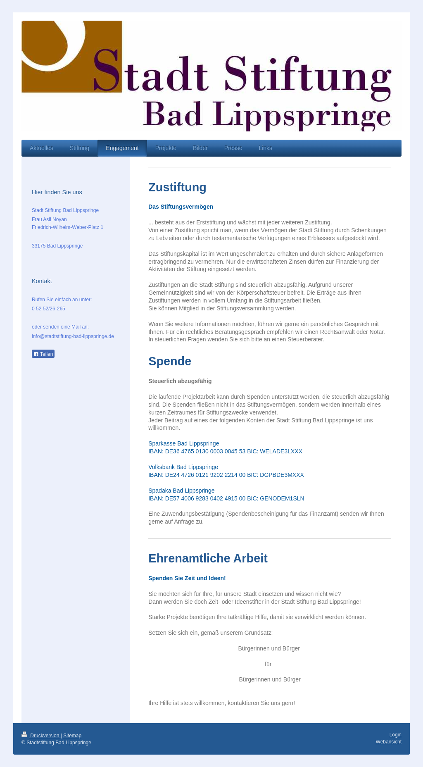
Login (396, 735)
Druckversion (41, 735)
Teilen (43, 354)
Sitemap (72, 735)
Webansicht (389, 742)
